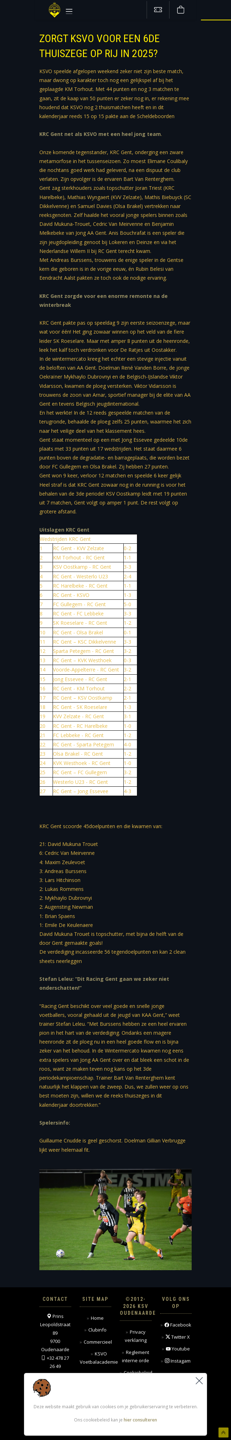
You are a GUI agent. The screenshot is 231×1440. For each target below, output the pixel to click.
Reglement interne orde (135, 1356)
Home (97, 1318)
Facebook (177, 1325)
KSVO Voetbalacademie (99, 1357)
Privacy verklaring (136, 1336)
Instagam (178, 1361)
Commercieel (98, 1342)
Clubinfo (97, 1330)
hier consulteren (140, 1420)
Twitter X (178, 1337)
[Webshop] (181, 10)
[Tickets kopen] (158, 10)
